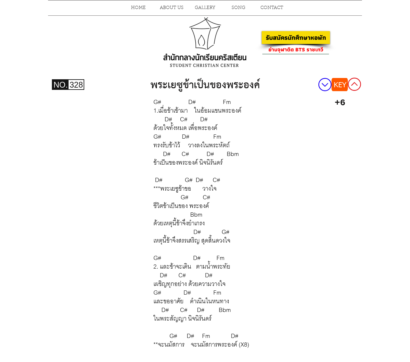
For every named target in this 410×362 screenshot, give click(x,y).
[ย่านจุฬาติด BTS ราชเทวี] (295, 49)
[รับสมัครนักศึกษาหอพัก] (296, 37)
